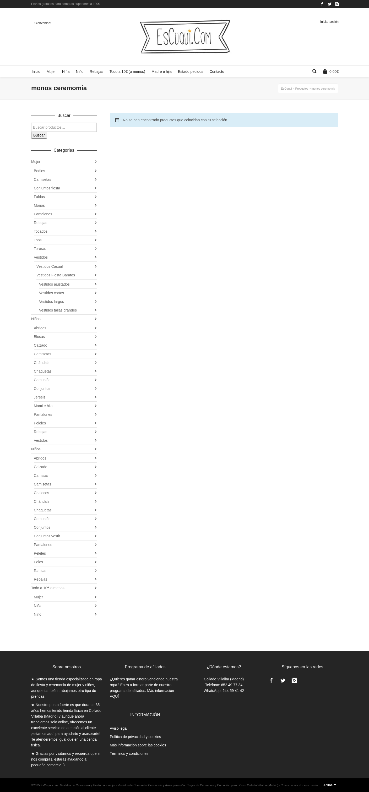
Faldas (39, 197)
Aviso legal (118, 728)
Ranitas (40, 571)
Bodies (39, 171)
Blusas (39, 337)
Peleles (40, 423)
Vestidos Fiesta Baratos (55, 275)
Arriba (330, 785)
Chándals (41, 363)
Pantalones (43, 214)
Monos (39, 205)
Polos (38, 562)
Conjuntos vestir (47, 536)
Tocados (40, 231)
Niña (37, 606)
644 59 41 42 (233, 691)
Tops (38, 240)
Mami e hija (43, 406)
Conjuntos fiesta (47, 188)
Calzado (40, 345)
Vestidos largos (51, 301)
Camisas (41, 475)
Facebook (322, 4)
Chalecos (41, 493)
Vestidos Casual (49, 266)
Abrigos (40, 328)
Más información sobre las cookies (138, 745)
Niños (36, 449)
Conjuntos (42, 388)
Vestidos (41, 257)
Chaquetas (43, 371)
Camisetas (42, 179)
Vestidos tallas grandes (58, 310)
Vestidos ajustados (54, 284)
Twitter (330, 4)
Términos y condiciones (129, 753)
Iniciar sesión (329, 22)
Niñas (36, 319)
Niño (37, 614)
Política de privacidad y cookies (135, 737)
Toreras (40, 249)
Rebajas (40, 223)
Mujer (35, 162)
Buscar (39, 135)
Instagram (337, 4)
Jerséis (39, 397)
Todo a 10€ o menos (47, 588)
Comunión (42, 380)
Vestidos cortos (51, 293)
